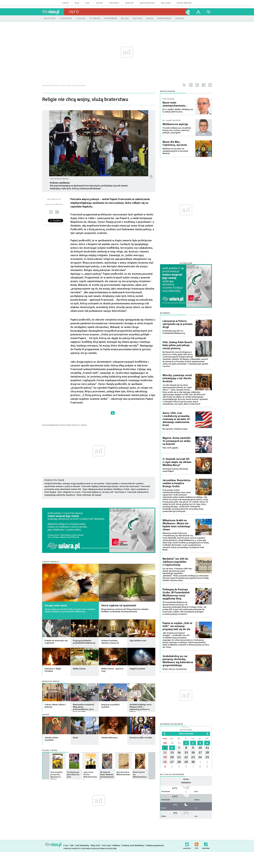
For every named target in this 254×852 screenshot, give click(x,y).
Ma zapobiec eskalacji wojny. (175, 429)
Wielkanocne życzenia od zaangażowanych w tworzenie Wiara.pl (175, 151)
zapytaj (99, 3)
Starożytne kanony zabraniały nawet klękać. (175, 470)
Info (74, 11)
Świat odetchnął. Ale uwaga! (89, 495)
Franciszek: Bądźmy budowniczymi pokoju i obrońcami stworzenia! (110, 486)
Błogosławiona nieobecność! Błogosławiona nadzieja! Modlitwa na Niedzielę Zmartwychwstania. (124, 610)
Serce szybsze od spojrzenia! (118, 605)
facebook (203, 85)
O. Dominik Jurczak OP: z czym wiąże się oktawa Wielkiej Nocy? (177, 462)
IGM (71, 845)
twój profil (198, 12)
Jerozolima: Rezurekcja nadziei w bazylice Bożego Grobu (176, 483)
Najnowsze (165, 313)
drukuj (57, 212)
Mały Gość (165, 3)
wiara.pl (53, 11)
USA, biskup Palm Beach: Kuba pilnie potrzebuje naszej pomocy (178, 345)
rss (191, 85)
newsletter (197, 85)
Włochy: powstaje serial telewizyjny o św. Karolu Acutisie (177, 378)
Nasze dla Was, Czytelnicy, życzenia (175, 143)
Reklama (116, 845)
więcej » (67, 644)
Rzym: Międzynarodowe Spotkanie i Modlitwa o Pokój (106, 489)
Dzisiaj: (186, 729)
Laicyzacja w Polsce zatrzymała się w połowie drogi (178, 324)
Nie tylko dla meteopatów (172, 774)
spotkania (114, 3)
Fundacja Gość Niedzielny (133, 845)
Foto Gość (106, 845)
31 (179, 743)
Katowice (186, 782)
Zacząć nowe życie (56, 605)
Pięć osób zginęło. (171, 448)
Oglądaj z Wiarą (49, 750)
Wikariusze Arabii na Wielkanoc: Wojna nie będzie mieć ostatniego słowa (176, 525)
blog (77, 3)
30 (172, 743)
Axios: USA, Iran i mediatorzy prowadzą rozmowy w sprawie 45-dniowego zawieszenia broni (177, 419)
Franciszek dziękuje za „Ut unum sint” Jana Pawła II (104, 492)
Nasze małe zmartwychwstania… (175, 104)
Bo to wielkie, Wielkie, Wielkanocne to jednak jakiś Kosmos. (178, 110)
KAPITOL (76, 425)
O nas (65, 845)
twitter (210, 85)
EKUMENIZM (52, 425)
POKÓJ (84, 425)
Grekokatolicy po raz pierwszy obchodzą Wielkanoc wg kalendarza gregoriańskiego (178, 661)
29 (165, 743)
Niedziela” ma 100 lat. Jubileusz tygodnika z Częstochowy (176, 561)
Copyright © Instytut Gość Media (77, 849)
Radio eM (129, 3)
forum (65, 3)
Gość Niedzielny (147, 3)
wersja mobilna (184, 3)
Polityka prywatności (155, 845)
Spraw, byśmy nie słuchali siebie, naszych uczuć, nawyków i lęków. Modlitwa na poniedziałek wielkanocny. (70, 610)
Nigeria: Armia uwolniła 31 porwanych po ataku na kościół (176, 441)
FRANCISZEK (65, 425)
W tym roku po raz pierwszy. (175, 669)
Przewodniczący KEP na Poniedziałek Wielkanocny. (174, 332)
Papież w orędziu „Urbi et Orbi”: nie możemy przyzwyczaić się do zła (177, 626)
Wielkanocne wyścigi (175, 124)
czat (88, 3)
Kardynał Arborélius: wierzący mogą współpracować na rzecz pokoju (74, 483)
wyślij (51, 212)
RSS (196, 844)
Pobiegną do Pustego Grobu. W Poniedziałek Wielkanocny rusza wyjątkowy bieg (176, 594)
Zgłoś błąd (206, 844)
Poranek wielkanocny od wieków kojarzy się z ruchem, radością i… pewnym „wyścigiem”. (177, 130)
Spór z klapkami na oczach (69, 492)
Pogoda (186, 779)
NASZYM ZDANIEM (167, 91)
